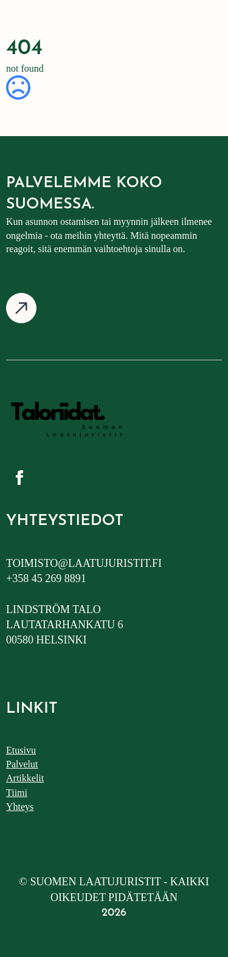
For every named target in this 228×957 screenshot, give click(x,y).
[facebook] (19, 477)
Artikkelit (25, 778)
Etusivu (21, 750)
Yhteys (19, 806)
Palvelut (22, 764)
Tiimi (16, 792)
